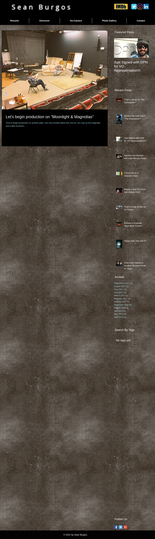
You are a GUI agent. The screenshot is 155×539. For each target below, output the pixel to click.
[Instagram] (140, 6)
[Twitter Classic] (134, 6)
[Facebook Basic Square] (116, 527)
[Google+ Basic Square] (125, 527)
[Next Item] (143, 48)
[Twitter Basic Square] (120, 527)
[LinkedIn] (146, 6)
